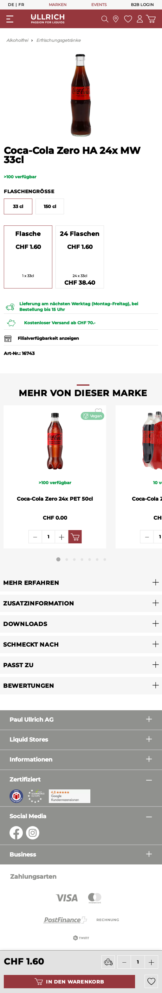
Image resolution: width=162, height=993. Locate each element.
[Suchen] (105, 19)
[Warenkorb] (151, 19)
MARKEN (58, 4)
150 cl (50, 206)
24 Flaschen (80, 233)
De (11, 4)
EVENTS (99, 4)
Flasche (28, 233)
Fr (21, 4)
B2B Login (142, 4)
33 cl (18, 206)
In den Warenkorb (69, 981)
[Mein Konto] (140, 19)
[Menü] (9, 19)
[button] (81, 582)
